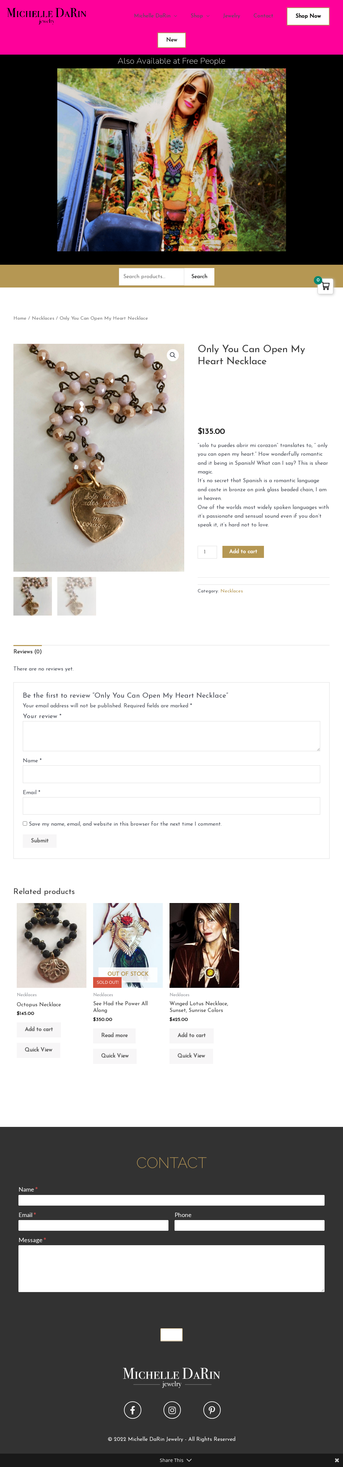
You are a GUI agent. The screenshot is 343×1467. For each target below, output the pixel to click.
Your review (42, 716)
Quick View (38, 1050)
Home (19, 318)
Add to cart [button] (39, 1029)
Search (199, 276)
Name (32, 761)
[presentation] (69, 1308)
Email (31, 792)
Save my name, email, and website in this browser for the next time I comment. (125, 824)
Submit (171, 1334)
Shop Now (308, 16)
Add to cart (243, 552)
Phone (183, 1214)
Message (32, 1239)
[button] (173, 355)
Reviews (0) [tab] (27, 652)
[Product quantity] (207, 552)
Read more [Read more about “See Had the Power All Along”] (114, 1035)
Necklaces (43, 318)
